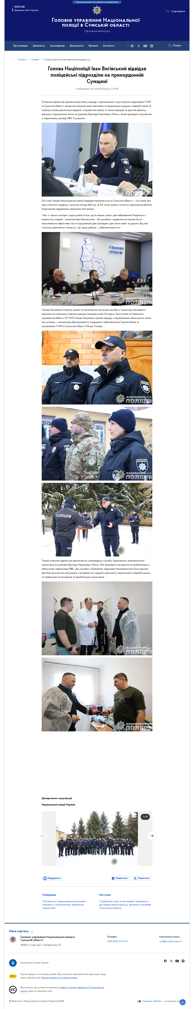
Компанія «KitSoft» (152, 1001)
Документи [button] (79, 45)
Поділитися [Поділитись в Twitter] (143, 878)
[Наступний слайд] (152, 835)
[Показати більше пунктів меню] (128, 46)
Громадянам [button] (59, 45)
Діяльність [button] (40, 45)
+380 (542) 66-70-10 (117, 941)
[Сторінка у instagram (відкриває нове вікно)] (152, 46)
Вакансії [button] (96, 45)
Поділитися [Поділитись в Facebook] (122, 878)
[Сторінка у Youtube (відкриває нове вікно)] (145, 46)
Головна (22, 59)
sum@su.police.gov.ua (170, 941)
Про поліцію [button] (20, 45)
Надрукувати (54, 878)
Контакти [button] (113, 45)
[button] (22, 931)
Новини (36, 59)
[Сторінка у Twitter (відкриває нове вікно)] (139, 46)
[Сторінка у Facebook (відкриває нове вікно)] (132, 46)
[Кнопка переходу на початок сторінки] (183, 1002)
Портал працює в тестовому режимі (59, 977)
